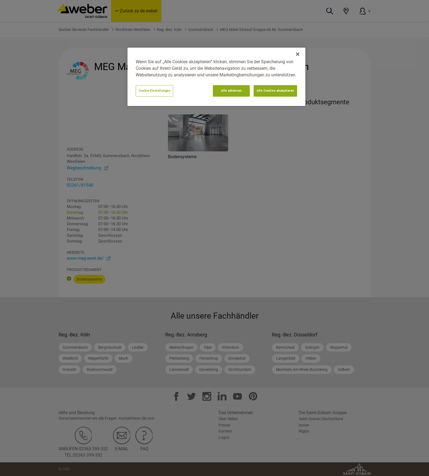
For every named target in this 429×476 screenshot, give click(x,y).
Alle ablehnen (231, 91)
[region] (216, 77)
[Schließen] (298, 54)
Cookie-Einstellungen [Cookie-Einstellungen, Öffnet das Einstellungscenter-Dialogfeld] (154, 91)
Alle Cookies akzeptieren (275, 91)
